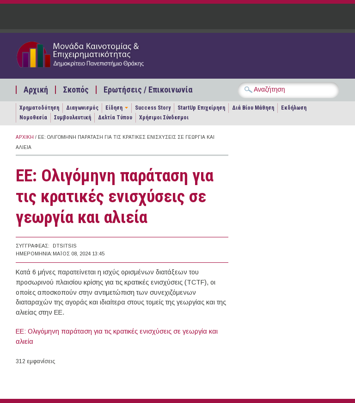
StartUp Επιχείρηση (201, 108)
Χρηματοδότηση (39, 108)
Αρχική (36, 90)
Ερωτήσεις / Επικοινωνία (148, 90)
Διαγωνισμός (82, 108)
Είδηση (113, 108)
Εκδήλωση (293, 108)
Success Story (153, 108)
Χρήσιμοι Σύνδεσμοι (164, 117)
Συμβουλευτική (72, 117)
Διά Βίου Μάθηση (253, 108)
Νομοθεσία (33, 117)
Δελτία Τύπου (115, 117)
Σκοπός (76, 90)
